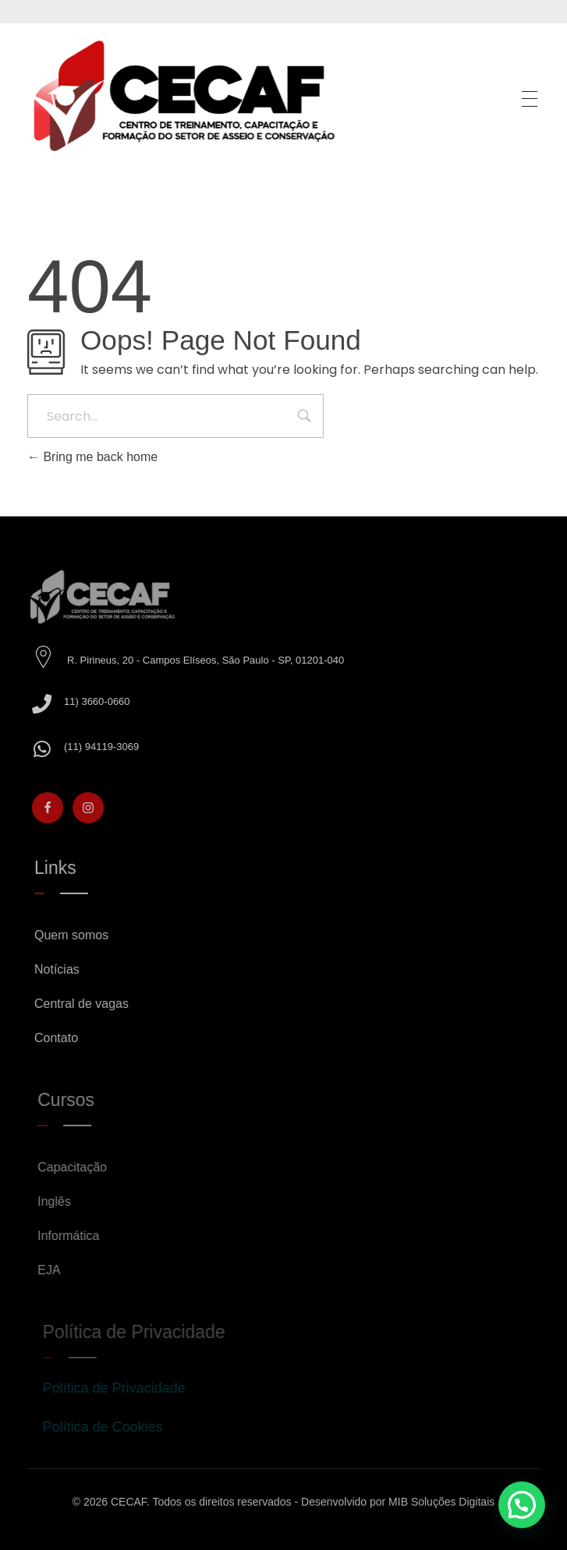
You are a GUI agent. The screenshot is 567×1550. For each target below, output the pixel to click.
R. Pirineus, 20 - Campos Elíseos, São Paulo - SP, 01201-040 (213, 660)
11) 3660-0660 (105, 701)
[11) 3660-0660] (49, 703)
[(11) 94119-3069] (49, 749)
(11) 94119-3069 (109, 746)
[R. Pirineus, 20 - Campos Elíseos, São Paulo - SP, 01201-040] (51, 657)
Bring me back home (92, 456)
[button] (521, 1504)
